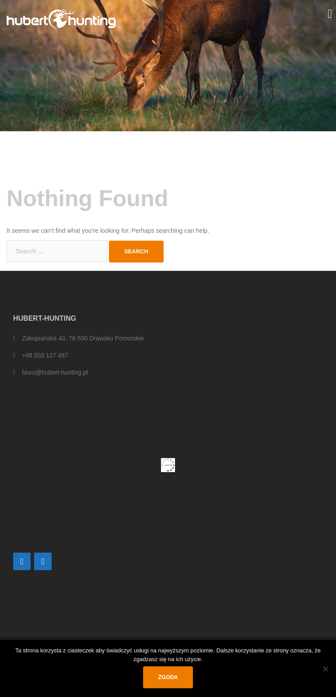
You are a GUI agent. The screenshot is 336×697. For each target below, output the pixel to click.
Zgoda (168, 677)
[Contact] (22, 561)
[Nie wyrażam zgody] (325, 668)
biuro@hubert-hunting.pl (55, 372)
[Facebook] (43, 561)
